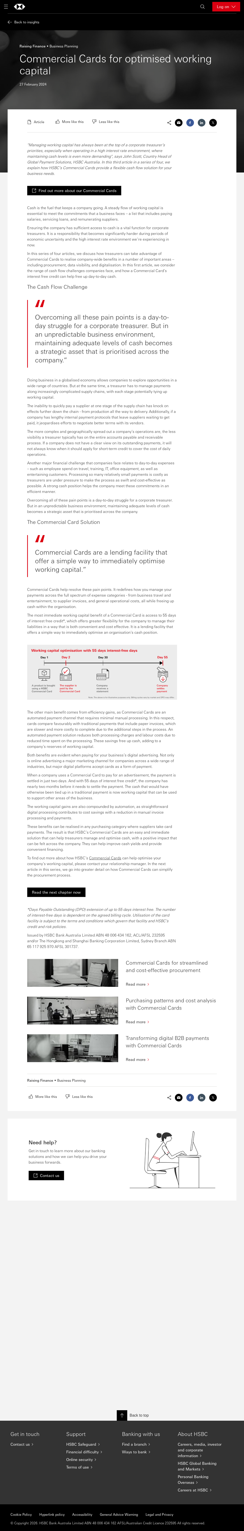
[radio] (69, 121)
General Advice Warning (119, 1514)
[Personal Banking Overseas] (202, 1479)
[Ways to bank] (146, 1452)
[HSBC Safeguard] (90, 1444)
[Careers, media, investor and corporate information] (202, 1450)
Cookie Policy (21, 1514)
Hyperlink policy (52, 1514)
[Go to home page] (19, 7)
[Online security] (90, 1459)
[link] (74, 190)
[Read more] (171, 984)
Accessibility (82, 1514)
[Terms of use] (90, 1467)
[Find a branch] (146, 1444)
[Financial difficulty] (90, 1452)
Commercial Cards (105, 857)
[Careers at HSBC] (202, 1490)
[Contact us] (34, 1444)
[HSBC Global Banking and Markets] (202, 1466)
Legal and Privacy (159, 1514)
